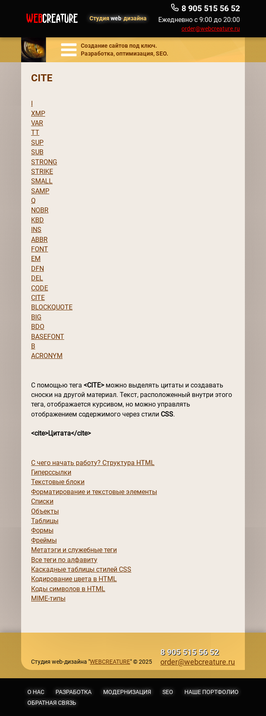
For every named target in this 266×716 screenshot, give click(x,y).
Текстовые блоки (58, 482)
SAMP (40, 191)
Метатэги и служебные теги (74, 550)
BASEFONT (47, 337)
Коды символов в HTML (68, 589)
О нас (36, 692)
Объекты (45, 511)
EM (36, 259)
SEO (167, 692)
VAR (37, 123)
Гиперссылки (51, 472)
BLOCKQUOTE (52, 307)
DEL (37, 278)
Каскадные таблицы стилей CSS (81, 569)
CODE (39, 288)
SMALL (42, 181)
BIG (36, 317)
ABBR (39, 240)
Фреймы (44, 540)
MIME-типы (48, 598)
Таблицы (44, 521)
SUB (37, 152)
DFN (37, 269)
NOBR (39, 210)
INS (36, 230)
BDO (37, 327)
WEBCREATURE (110, 661)
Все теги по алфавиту (64, 560)
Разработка (73, 692)
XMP (38, 113)
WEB (52, 18)
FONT (39, 249)
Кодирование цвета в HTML (74, 579)
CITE (38, 298)
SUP (37, 142)
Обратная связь (51, 702)
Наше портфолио (211, 692)
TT (35, 132)
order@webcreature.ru (210, 28)
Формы (42, 530)
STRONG (44, 162)
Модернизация (127, 692)
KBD (37, 220)
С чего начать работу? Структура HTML (93, 463)
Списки (42, 501)
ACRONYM (47, 356)
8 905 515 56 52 (189, 652)
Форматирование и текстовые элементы (94, 492)
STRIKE (42, 171)
